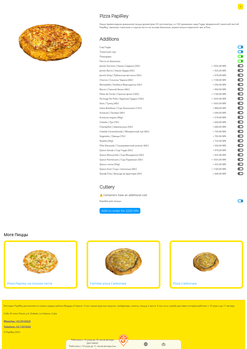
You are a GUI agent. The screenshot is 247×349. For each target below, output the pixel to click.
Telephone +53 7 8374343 (17, 326)
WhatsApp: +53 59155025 (17, 321)
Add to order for (119, 211)
